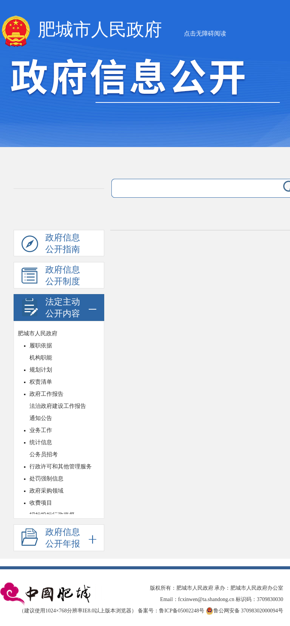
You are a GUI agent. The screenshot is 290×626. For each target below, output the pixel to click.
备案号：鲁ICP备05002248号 (171, 611)
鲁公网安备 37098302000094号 (245, 611)
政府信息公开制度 (51, 276)
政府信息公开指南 (51, 244)
